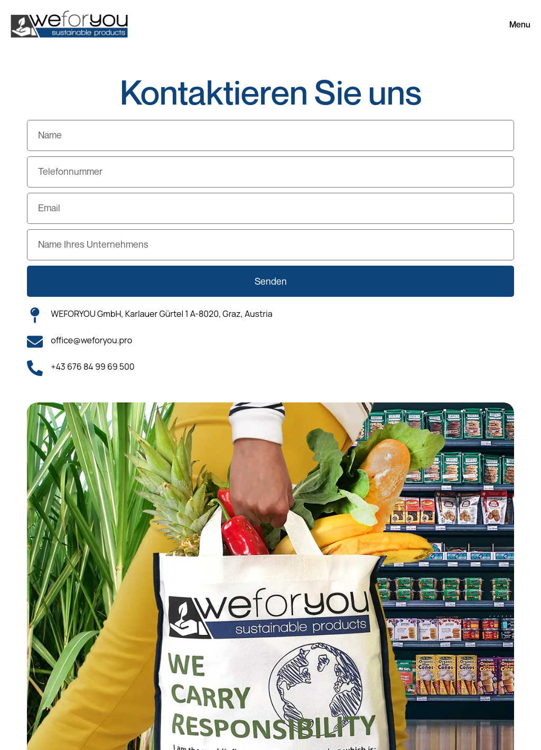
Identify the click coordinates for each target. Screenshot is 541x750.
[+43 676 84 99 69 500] (35, 368)
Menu (519, 24)
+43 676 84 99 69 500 (92, 366)
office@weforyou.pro (91, 340)
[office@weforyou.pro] (35, 342)
